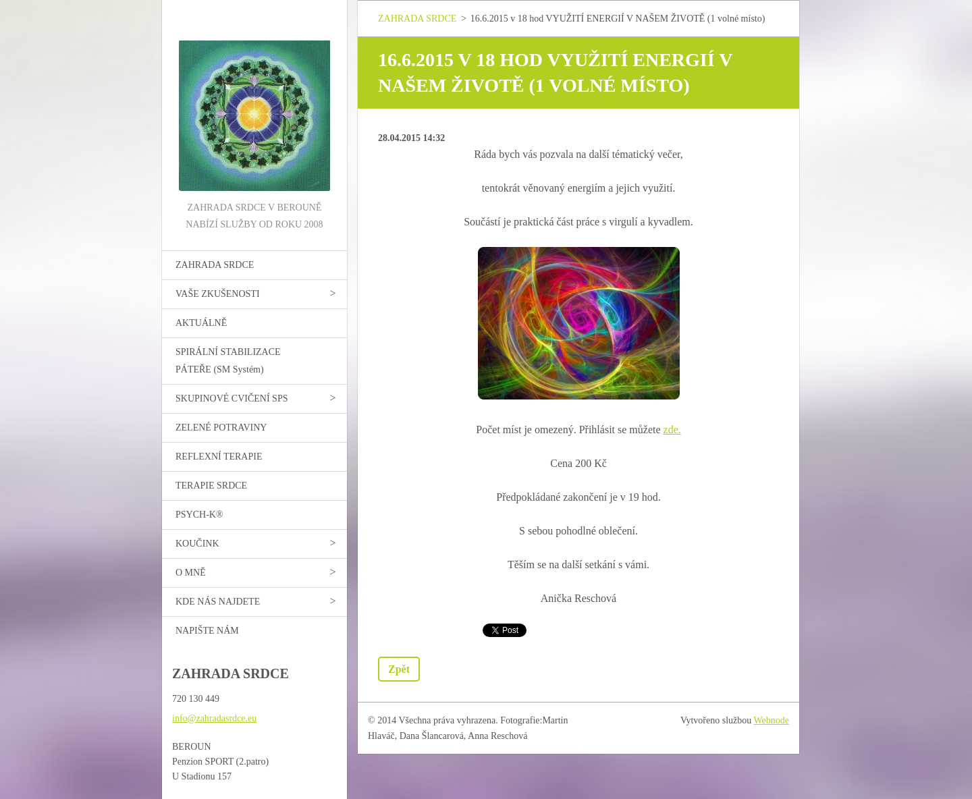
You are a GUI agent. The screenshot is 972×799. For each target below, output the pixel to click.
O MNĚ (191, 573)
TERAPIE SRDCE (211, 485)
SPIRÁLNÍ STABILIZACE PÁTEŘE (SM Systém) (228, 361)
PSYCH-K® (199, 514)
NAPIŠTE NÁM (207, 631)
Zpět (399, 669)
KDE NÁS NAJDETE (218, 602)
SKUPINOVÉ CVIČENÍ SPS (232, 398)
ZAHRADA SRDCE (215, 265)
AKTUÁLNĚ (201, 323)
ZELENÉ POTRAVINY (221, 427)
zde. (672, 429)
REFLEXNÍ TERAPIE (219, 456)
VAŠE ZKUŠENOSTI (218, 294)
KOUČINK (197, 544)
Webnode (772, 720)
